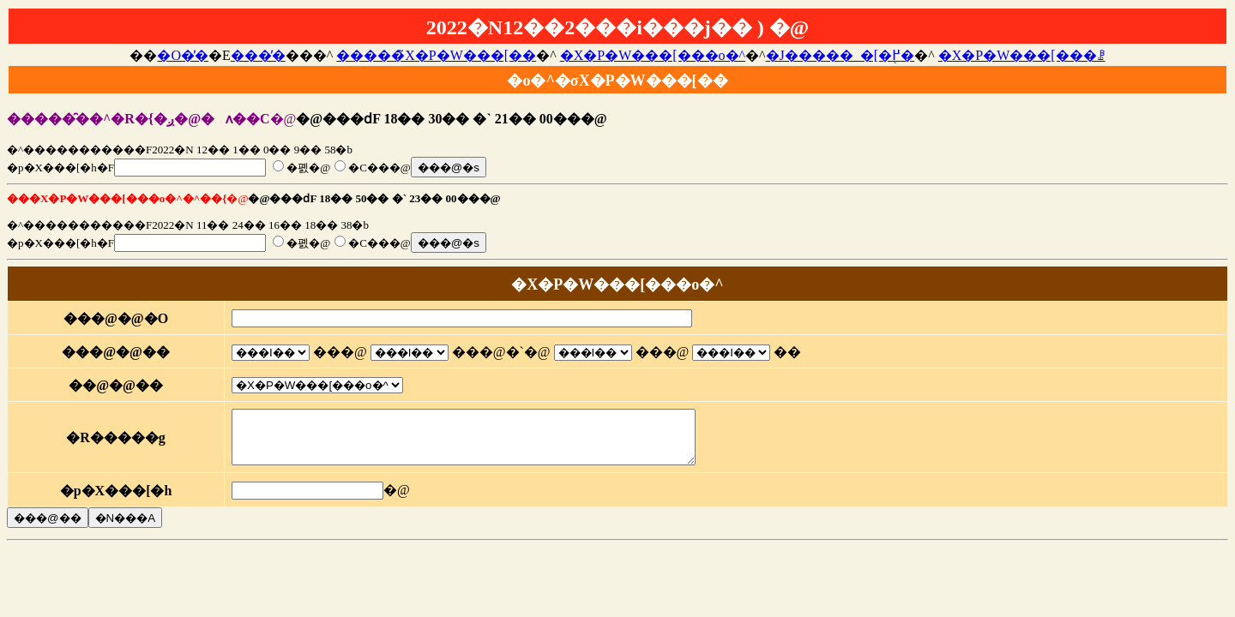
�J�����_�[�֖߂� (840, 55)
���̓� (258, 55)
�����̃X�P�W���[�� (436, 55)
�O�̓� (182, 55)
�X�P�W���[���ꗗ (1021, 55)
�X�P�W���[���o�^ (652, 55)
